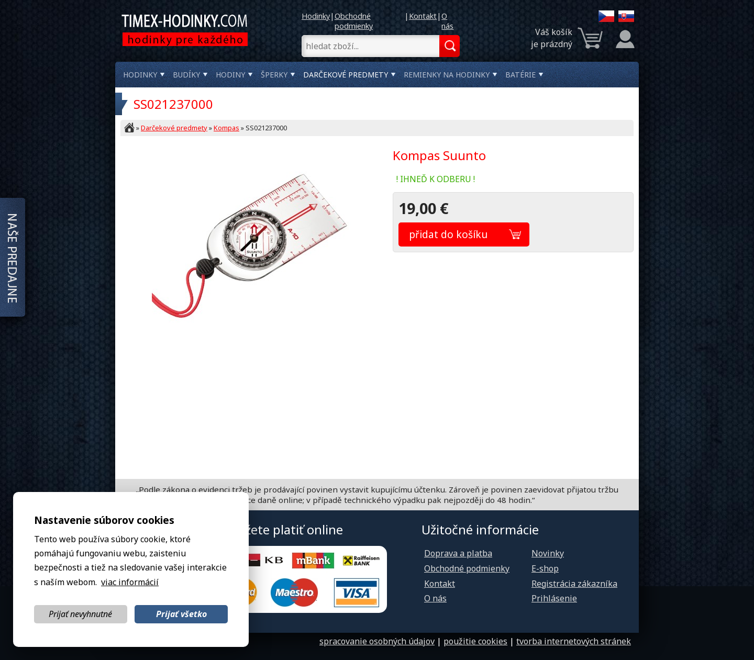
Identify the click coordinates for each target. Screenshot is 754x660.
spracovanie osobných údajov (377, 641)
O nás (447, 21)
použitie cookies (475, 641)
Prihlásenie (554, 598)
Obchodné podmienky (354, 21)
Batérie (520, 75)
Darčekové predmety (345, 75)
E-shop (545, 568)
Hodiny (230, 75)
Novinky (547, 553)
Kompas (226, 127)
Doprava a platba (458, 553)
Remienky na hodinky (447, 75)
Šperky (274, 75)
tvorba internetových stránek (573, 641)
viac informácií (130, 582)
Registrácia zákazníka (574, 583)
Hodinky (316, 16)
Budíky (186, 75)
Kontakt (423, 16)
